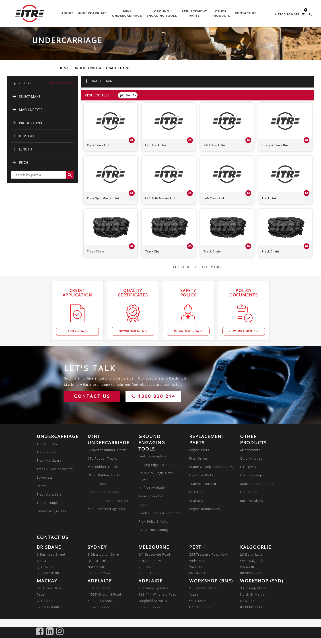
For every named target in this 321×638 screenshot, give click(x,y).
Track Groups (47, 502)
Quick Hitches (251, 458)
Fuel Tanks (248, 492)
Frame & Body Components (211, 467)
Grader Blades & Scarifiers (159, 513)
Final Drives (198, 458)
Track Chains (47, 444)
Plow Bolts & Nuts (152, 521)
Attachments (250, 450)
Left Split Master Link (160, 198)
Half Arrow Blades (152, 488)
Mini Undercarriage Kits (106, 509)
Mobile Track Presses (257, 484)
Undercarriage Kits (51, 511)
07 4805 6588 (48, 607)
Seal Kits (196, 500)
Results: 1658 (97, 95)
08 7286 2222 (99, 607)
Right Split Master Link (103, 198)
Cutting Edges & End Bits (158, 465)
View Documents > (243, 331)
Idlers (41, 486)
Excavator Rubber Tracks (107, 450)
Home (64, 68)
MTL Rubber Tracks (103, 467)
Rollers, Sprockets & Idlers (109, 500)
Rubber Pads (98, 484)
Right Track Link (98, 145)
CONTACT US (92, 396)
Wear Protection (151, 496)
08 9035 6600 (251, 573)
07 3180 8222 (200, 607)
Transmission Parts (204, 484)
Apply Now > (77, 331)
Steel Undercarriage (103, 492)
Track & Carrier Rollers (55, 469)
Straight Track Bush (276, 145)
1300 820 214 (153, 396)
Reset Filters (61, 83)
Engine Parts (199, 450)
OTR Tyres (248, 467)
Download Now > (133, 331)
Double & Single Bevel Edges (156, 476)
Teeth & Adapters (152, 456)
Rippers (144, 504)
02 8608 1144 (99, 573)
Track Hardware (49, 460)
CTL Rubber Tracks (102, 458)
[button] (310, 14)
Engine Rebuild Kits (204, 509)
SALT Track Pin (214, 145)
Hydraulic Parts (201, 475)
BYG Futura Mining (153, 530)
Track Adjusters (49, 494)
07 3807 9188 (48, 573)
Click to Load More (197, 267)
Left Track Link (155, 145)
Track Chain (95, 251)
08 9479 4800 (200, 573)
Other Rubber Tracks (104, 475)
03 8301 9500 (149, 573)
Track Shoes (46, 452)
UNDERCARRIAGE (88, 68)
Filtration (196, 492)
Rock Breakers (251, 500)
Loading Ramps (252, 475)
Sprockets (45, 477)
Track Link (269, 198)
